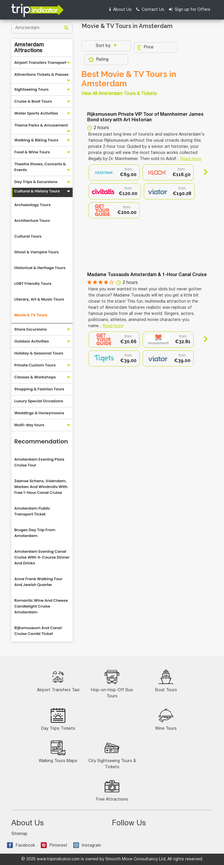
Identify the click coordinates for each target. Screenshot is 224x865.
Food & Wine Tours (32, 152)
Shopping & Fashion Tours (39, 389)
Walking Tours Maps (58, 752)
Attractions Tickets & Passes (41, 74)
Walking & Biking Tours (36, 140)
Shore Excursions (30, 329)
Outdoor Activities (31, 341)
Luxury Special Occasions (38, 401)
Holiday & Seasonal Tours (38, 353)
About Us (120, 9)
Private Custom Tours (35, 365)
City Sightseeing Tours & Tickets (112, 755)
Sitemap (19, 834)
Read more (191, 159)
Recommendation (41, 441)
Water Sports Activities (36, 113)
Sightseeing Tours (31, 89)
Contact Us (150, 9)
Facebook (21, 846)
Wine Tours (166, 719)
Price (145, 47)
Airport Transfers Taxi (58, 681)
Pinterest (54, 846)
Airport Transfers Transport (40, 62)
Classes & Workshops (35, 377)
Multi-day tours (29, 425)
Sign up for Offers (189, 9)
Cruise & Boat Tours (33, 101)
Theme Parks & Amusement (41, 125)
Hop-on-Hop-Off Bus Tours (112, 684)
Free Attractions (112, 790)
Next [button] (203, 172)
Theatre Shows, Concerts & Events (40, 167)
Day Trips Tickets (58, 719)
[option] (114, 172)
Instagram (87, 846)
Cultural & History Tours (37, 191)
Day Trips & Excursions (35, 182)
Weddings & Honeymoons (39, 413)
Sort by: (104, 46)
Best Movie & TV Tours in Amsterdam (128, 79)
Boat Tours (166, 681)
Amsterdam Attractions (29, 48)
